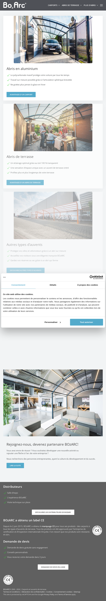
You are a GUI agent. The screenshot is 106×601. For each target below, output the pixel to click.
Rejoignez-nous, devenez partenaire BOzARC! (42, 444)
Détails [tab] (53, 285)
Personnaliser (53, 322)
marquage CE (48, 526)
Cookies (49, 592)
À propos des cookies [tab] (87, 285)
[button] (101, 5)
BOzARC (6, 589)
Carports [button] (54, 5)
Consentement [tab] (18, 285)
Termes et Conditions (11, 592)
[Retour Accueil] (14, 5)
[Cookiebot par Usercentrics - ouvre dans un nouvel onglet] (91, 277)
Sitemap (77, 592)
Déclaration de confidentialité (33, 592)
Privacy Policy (49, 594)
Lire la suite (15, 465)
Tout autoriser (86, 322)
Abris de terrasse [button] (72, 5)
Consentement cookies (63, 592)
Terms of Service (64, 594)
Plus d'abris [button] (91, 5)
